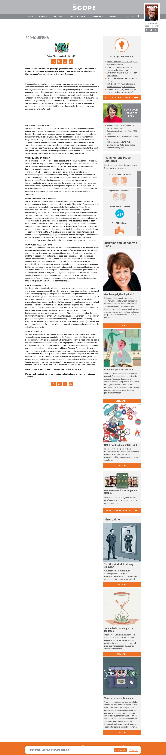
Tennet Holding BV (114, 128)
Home (30, 16)
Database (59, 16)
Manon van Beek (59, 56)
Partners (129, 16)
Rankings (115, 16)
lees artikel (121, 325)
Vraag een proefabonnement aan (122, 510)
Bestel (151, 30)
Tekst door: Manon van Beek (131, 113)
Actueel (43, 16)
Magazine (98, 16)
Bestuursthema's (78, 16)
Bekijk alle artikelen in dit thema (121, 97)
